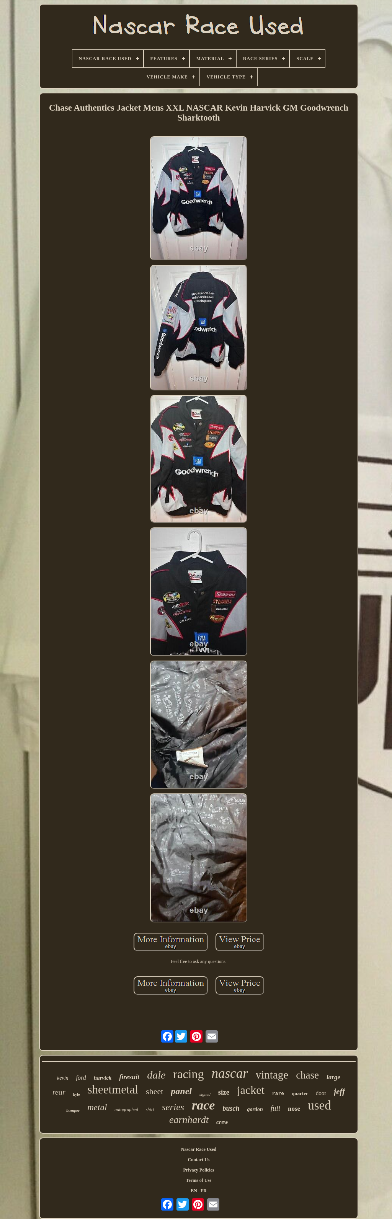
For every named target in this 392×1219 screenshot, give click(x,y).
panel (181, 1091)
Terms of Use (199, 1180)
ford (81, 1077)
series (173, 1107)
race (203, 1105)
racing (188, 1074)
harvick (103, 1078)
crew (222, 1122)
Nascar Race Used (198, 1149)
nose (294, 1108)
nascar (229, 1073)
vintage (272, 1075)
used (319, 1105)
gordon (255, 1109)
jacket (251, 1090)
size (224, 1092)
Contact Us (199, 1159)
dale (156, 1075)
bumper (73, 1110)
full (275, 1108)
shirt (150, 1109)
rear (58, 1092)
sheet (154, 1091)
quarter (300, 1093)
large (333, 1077)
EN (194, 1190)
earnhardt (189, 1119)
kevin (63, 1078)
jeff (339, 1091)
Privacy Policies (198, 1170)
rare (278, 1094)
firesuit (129, 1077)
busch (230, 1108)
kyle (76, 1094)
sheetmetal (113, 1089)
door (321, 1093)
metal (97, 1107)
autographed (126, 1109)
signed (205, 1094)
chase (307, 1075)
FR (204, 1190)
